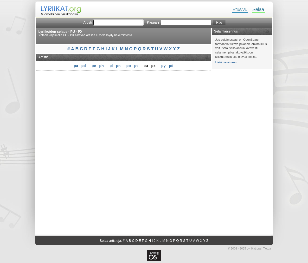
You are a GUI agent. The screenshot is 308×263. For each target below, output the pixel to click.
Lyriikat (58, 9)
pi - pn (115, 66)
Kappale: (153, 22)
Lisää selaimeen (226, 62)
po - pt (132, 66)
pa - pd (80, 66)
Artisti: (88, 22)
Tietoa (267, 248)
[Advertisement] (125, 79)
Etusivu (239, 9)
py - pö (167, 66)
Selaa (258, 9)
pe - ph (98, 66)
